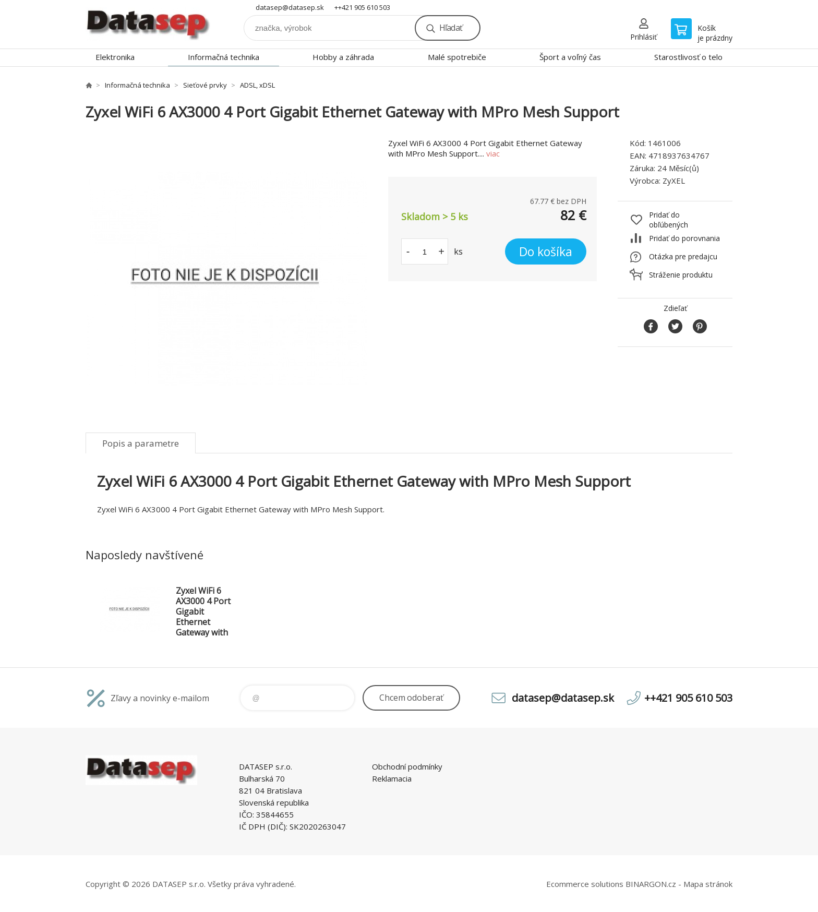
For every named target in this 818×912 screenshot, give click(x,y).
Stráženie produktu (681, 275)
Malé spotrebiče (457, 57)
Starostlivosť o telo (688, 57)
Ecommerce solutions (584, 884)
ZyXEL (674, 180)
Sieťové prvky (205, 85)
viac (493, 153)
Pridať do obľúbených (668, 219)
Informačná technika (223, 57)
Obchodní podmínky (407, 766)
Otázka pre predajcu (683, 256)
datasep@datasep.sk (290, 7)
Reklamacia (392, 778)
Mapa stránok (707, 884)
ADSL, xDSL (257, 85)
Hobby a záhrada (343, 57)
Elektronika (115, 57)
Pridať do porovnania (684, 238)
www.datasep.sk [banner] (148, 24)
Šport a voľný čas (570, 57)
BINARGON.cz (650, 884)
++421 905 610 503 (362, 7)
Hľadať (450, 27)
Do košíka (545, 251)
